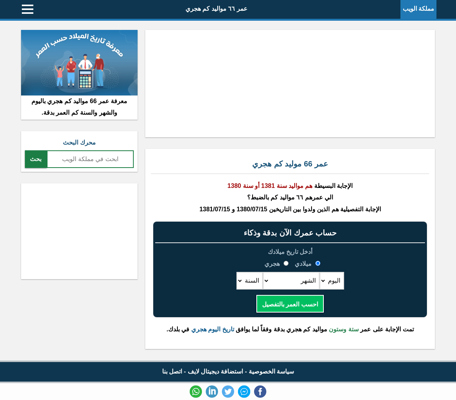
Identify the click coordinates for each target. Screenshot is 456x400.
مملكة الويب (418, 8)
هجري (272, 263)
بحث (35, 159)
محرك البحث (79, 142)
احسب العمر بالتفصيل (290, 304)
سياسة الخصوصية (271, 371)
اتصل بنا (172, 371)
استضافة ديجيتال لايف (215, 371)
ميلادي (303, 263)
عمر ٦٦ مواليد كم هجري (216, 8)
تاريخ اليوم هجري (212, 329)
